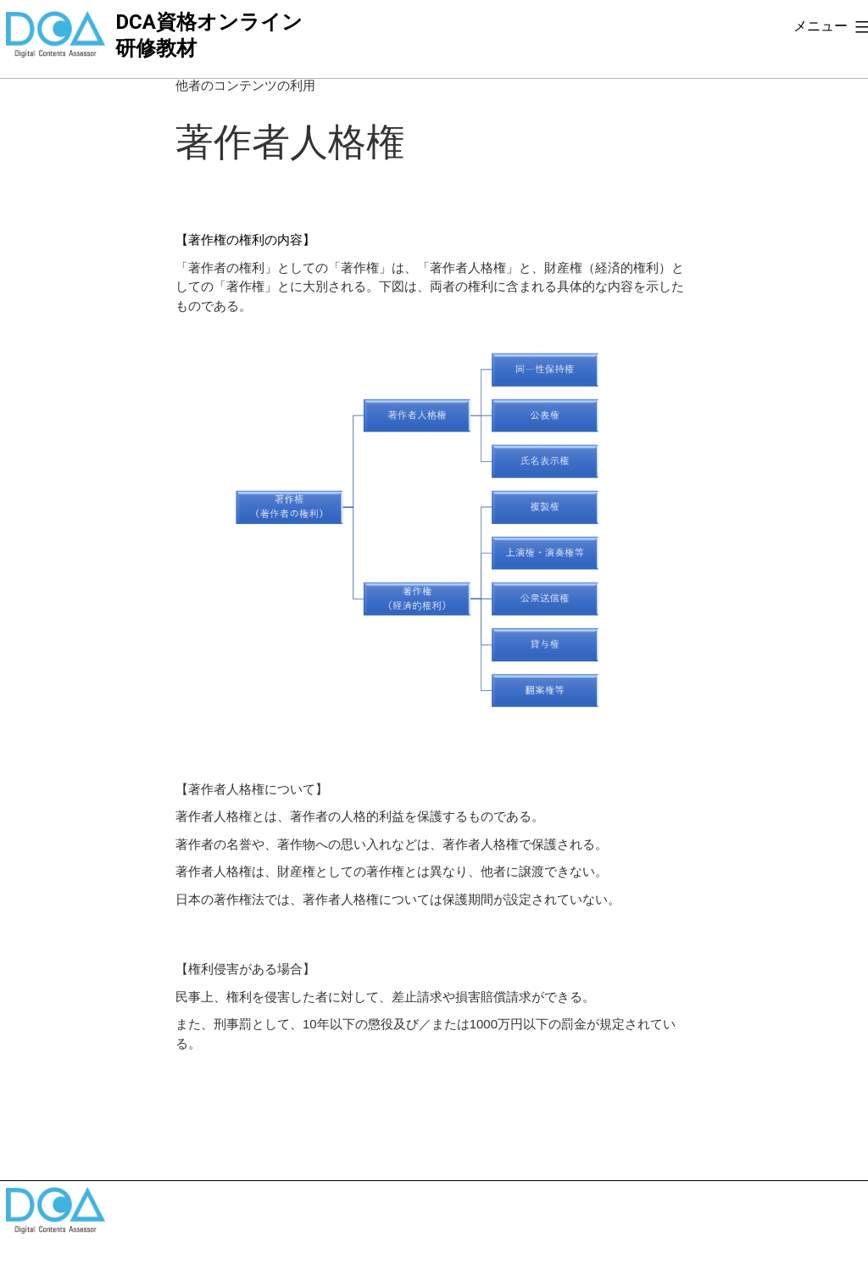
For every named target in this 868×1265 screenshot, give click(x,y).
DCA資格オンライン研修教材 (208, 35)
